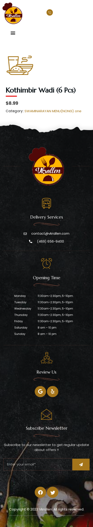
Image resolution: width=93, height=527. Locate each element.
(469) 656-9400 (68, 13)
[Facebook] (40, 391)
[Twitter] (52, 391)
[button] (13, 32)
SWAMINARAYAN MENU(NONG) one (52, 111)
